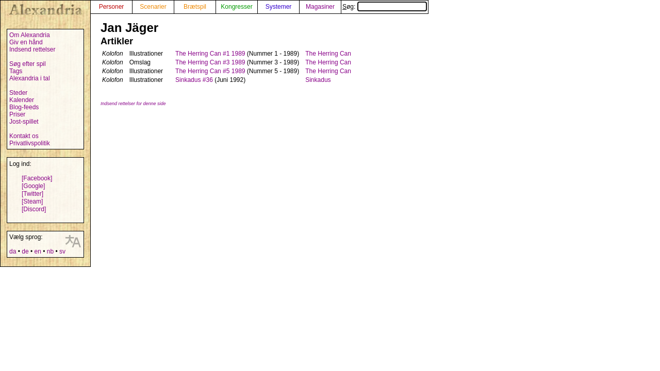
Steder (18, 92)
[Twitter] (32, 193)
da (12, 251)
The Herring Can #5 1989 (210, 71)
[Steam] (32, 201)
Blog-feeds (24, 107)
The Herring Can (328, 53)
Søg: (384, 6)
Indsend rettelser (32, 49)
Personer (111, 6)
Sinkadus (318, 79)
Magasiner (320, 6)
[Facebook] (37, 178)
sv (62, 251)
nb (50, 251)
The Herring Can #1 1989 (210, 53)
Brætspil (195, 6)
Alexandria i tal (29, 78)
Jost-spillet (24, 121)
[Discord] (34, 209)
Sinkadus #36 (194, 79)
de (25, 251)
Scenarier (153, 6)
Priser (17, 114)
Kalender (21, 100)
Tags (15, 71)
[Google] (33, 186)
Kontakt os (24, 136)
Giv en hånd (26, 42)
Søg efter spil (27, 64)
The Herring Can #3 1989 (210, 62)
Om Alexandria (29, 35)
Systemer (279, 6)
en (37, 251)
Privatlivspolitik (29, 143)
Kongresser (236, 6)
